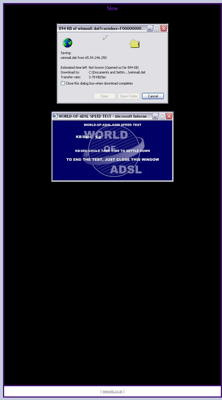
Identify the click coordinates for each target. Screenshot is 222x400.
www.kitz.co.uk (112, 391)
